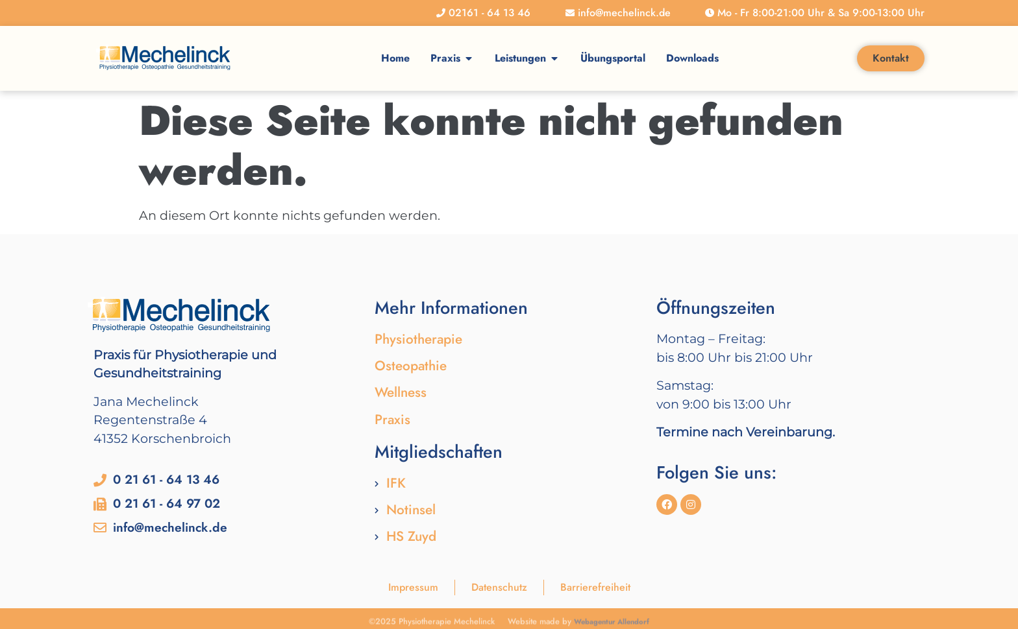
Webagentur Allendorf (611, 623)
